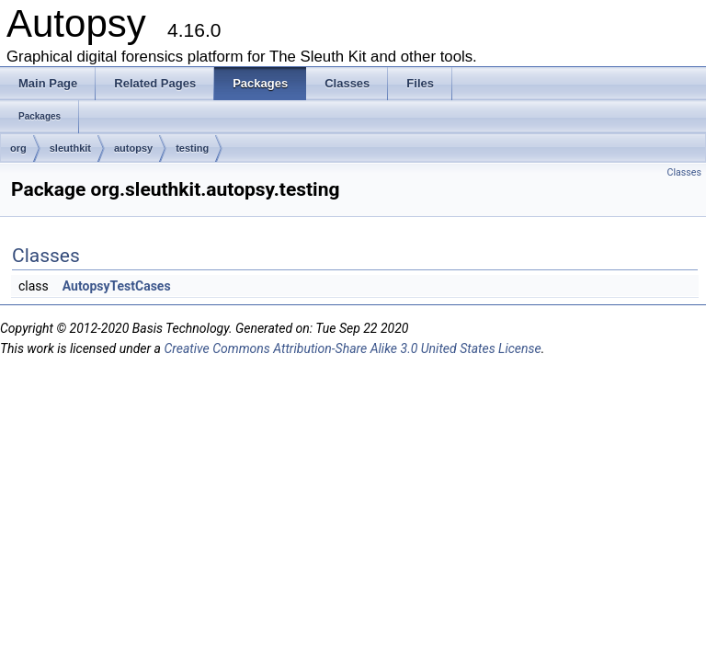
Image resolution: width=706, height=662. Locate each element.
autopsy (133, 148)
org (18, 148)
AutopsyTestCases (117, 286)
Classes (684, 172)
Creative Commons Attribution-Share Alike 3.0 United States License (352, 348)
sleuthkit (70, 148)
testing (192, 148)
